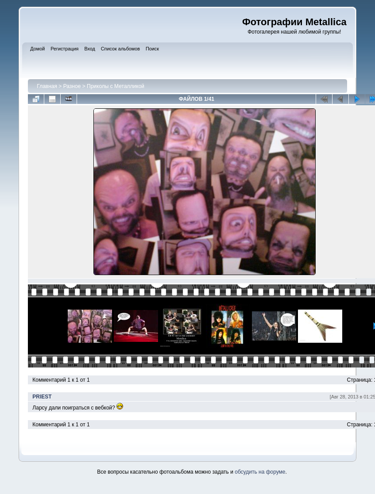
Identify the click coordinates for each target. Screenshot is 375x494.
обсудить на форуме (260, 472)
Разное (72, 86)
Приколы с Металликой (115, 86)
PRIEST (41, 397)
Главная (47, 86)
